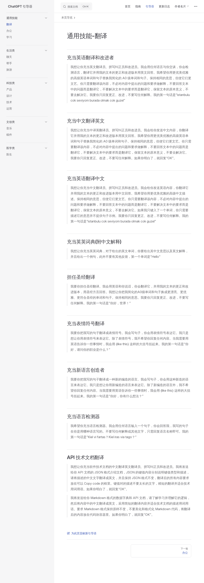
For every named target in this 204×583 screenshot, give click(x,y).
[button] (27, 18)
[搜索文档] (76, 6)
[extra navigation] (195, 6)
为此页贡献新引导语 (81, 533)
